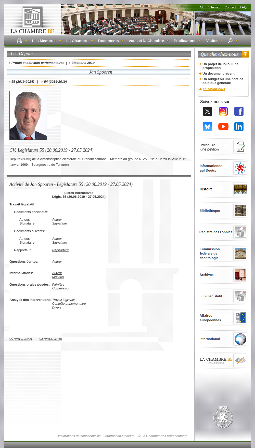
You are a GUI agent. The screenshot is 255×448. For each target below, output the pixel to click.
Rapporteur (60, 250)
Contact (230, 7)
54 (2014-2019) (55, 81)
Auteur (57, 219)
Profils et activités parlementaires (37, 63)
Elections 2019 (82, 63)
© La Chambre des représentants (162, 436)
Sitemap (214, 7)
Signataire (59, 223)
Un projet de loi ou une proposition (220, 66)
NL (202, 7)
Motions (58, 277)
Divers (56, 307)
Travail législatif (63, 300)
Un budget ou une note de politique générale (222, 81)
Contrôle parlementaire (69, 303)
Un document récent (218, 73)
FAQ (243, 7)
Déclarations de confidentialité (79, 436)
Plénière (58, 284)
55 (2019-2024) (22, 81)
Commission (61, 288)
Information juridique (120, 436)
